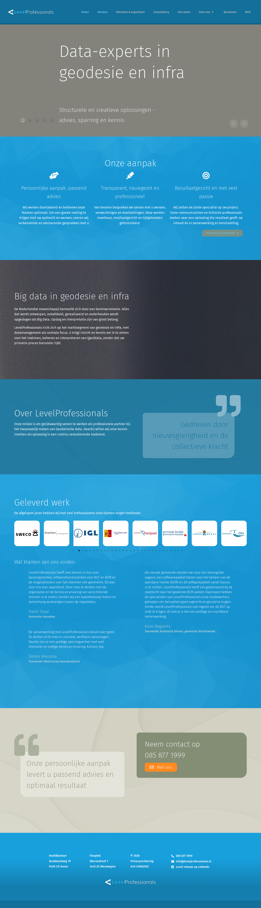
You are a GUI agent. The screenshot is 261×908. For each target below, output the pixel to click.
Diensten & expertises (139, 12)
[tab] (23, 120)
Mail (249, 12)
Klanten (112, 12)
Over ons (211, 12)
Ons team (190, 12)
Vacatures (233, 12)
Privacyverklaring (142, 869)
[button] (223, 119)
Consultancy (169, 12)
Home (96, 12)
